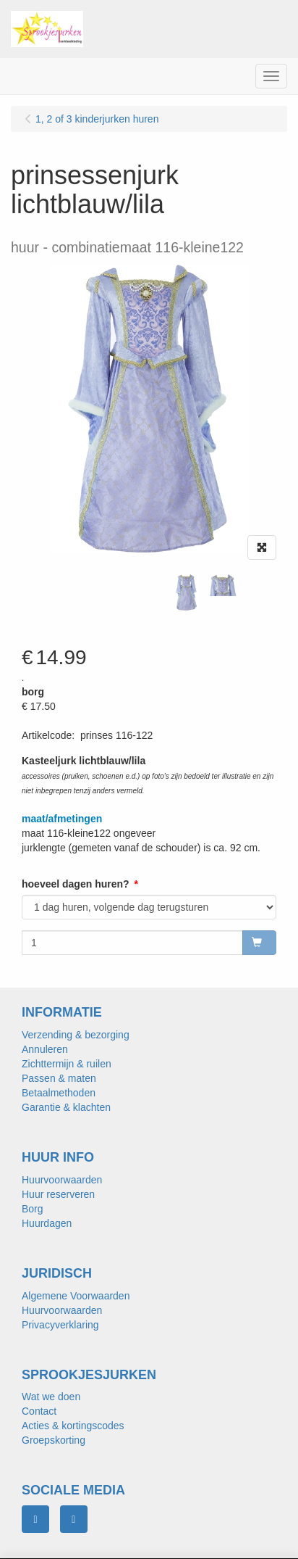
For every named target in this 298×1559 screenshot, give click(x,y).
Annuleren (45, 1049)
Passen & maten (59, 1078)
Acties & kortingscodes (73, 1425)
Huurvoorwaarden (62, 1180)
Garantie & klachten (66, 1107)
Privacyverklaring (60, 1325)
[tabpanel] (186, 592)
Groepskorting (53, 1440)
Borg (32, 1209)
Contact (39, 1411)
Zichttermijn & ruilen (66, 1064)
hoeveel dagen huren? (75, 884)
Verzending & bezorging (75, 1035)
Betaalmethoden (58, 1093)
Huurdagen (47, 1223)
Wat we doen (51, 1396)
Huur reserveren (58, 1194)
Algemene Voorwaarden (75, 1296)
